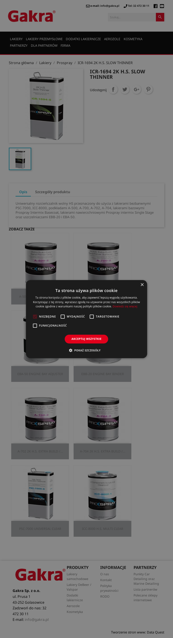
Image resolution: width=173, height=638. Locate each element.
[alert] (86, 319)
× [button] (142, 284)
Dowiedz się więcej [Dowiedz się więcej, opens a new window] (125, 306)
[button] (86, 350)
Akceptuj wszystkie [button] (86, 339)
